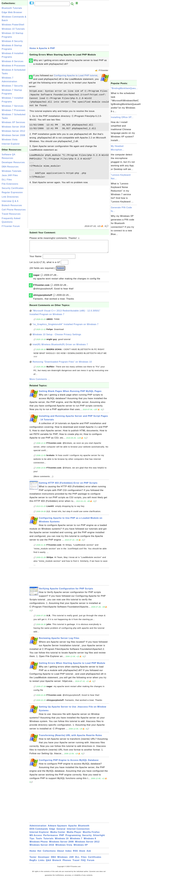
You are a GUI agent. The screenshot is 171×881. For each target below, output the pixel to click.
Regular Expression (12, 192)
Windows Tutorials (11, 171)
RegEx (33, 863)
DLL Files (7, 179)
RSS (75, 853)
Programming (73, 838)
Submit (60, 271)
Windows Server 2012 (13, 131)
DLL (77, 860)
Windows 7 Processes (13, 110)
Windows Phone (39, 844)
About (60, 853)
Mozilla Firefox (91, 835)
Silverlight (99, 838)
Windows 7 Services (12, 106)
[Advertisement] (14, 269)
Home (33, 48)
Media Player (74, 835)
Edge (52, 831)
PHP (52, 48)
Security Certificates (13, 188)
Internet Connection (78, 831)
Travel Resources (11, 214)
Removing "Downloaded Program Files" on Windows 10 (62, 364)
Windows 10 (62, 841)
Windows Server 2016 (13, 127)
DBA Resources (10, 167)
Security (87, 838)
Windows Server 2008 (13, 135)
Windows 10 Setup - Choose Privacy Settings (57, 337)
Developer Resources (13, 162)
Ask (89, 853)
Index (68, 853)
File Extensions (10, 184)
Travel (76, 863)
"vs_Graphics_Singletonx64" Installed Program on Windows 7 (65, 327)
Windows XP (81, 847)
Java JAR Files (10, 175)
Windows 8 (90, 841)
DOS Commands (39, 831)
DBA (53, 860)
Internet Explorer (11, 144)
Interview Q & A (10, 201)
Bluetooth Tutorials (12, 8)
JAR (71, 860)
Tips (32, 841)
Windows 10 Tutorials (13, 29)
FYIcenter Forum (11, 226)
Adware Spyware (57, 828)
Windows (62, 860)
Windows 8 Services (12, 61)
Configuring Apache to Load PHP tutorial (75, 75)
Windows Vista (10, 139)
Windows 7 (76, 841)
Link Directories (10, 197)
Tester (33, 860)
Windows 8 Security (12, 41)
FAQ (83, 863)
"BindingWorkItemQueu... (124, 88)
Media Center (57, 835)
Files (84, 860)
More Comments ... (40, 382)
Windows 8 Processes (13, 65)
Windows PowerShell (13, 24)
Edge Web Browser (12, 12)
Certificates (94, 860)
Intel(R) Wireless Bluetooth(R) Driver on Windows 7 (60, 347)
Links (41, 863)
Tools (39, 841)
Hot (39, 853)
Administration (38, 828)
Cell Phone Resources (14, 210)
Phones (67, 863)
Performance (50, 838)
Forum (90, 863)
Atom (82, 853)
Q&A (48, 863)
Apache (43, 48)
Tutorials (48, 841)
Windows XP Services (13, 122)
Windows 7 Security (12, 86)
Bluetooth (83, 828)
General (61, 831)
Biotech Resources (12, 205)
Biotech (57, 863)
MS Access (36, 838)
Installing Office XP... (122, 117)
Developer (43, 860)
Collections (49, 853)
